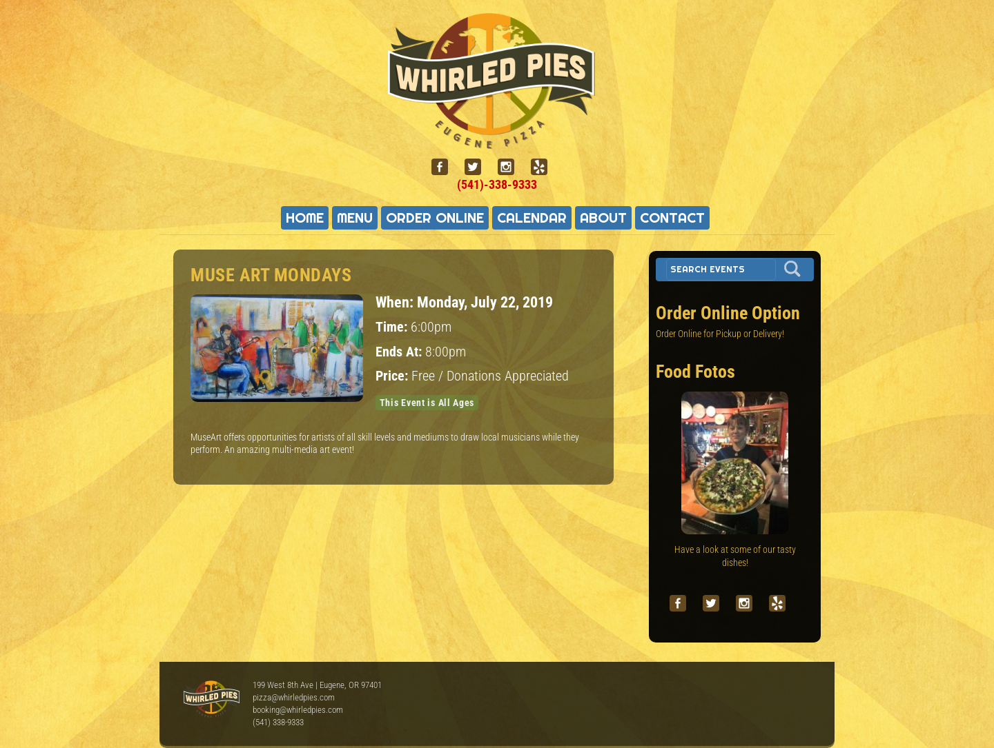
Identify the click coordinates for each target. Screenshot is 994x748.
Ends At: (400, 352)
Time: (393, 327)
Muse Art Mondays (271, 275)
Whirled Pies (211, 699)
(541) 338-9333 (278, 722)
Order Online (435, 218)
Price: (393, 376)
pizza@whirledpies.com (294, 697)
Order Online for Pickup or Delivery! (720, 333)
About (603, 218)
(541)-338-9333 (497, 184)
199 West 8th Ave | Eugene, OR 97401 (317, 685)
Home (305, 218)
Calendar (532, 218)
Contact (672, 218)
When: (396, 302)
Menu (355, 218)
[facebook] (445, 167)
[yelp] (544, 167)
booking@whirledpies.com (298, 710)
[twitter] (478, 167)
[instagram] (511, 167)
